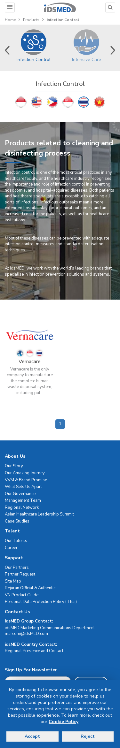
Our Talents (16, 541)
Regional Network (22, 507)
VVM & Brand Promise (26, 480)
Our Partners (17, 567)
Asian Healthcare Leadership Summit (39, 514)
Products (31, 19)
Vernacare (30, 361)
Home (10, 19)
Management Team (23, 500)
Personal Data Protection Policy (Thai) (41, 602)
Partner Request (20, 574)
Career (11, 548)
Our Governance (20, 494)
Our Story (14, 466)
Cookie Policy (63, 722)
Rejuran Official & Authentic (30, 588)
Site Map (13, 581)
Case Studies (17, 521)
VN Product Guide (21, 595)
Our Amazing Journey (25, 473)
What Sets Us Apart (23, 487)
